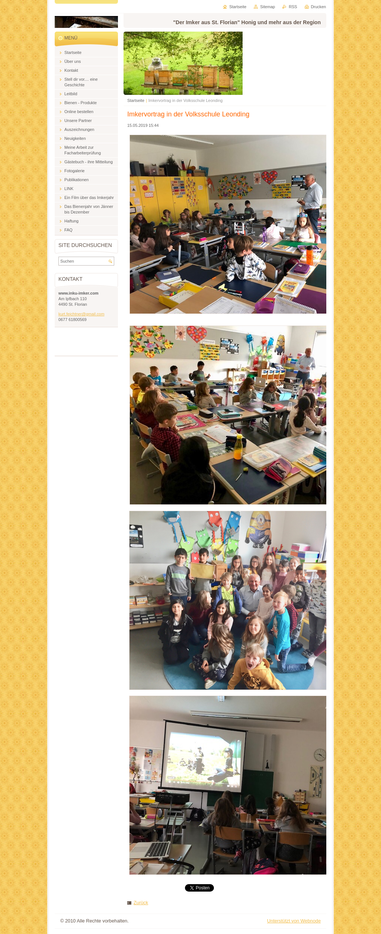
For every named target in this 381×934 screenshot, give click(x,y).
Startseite (135, 100)
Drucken (318, 6)
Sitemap (267, 6)
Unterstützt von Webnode (294, 921)
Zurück (141, 902)
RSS (293, 6)
